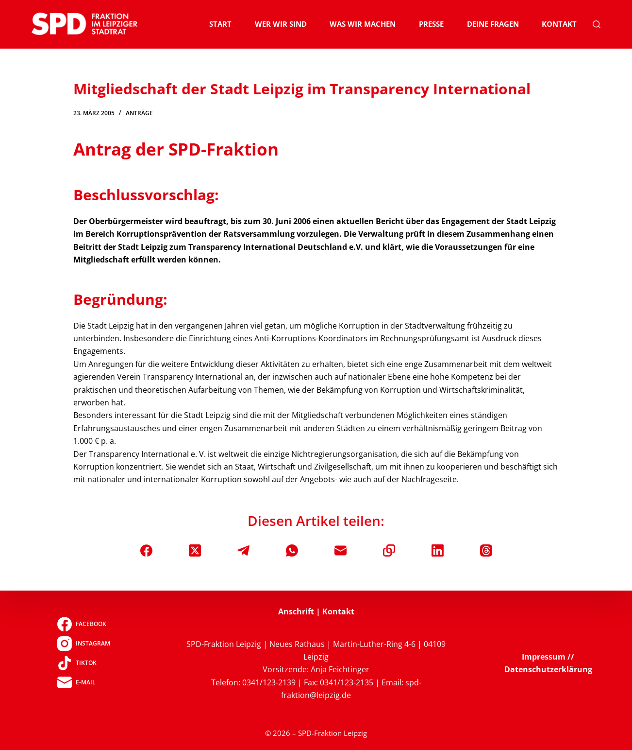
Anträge (139, 113)
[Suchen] (596, 24)
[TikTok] (83, 663)
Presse (431, 24)
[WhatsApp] (292, 550)
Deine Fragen (493, 24)
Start (220, 24)
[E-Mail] (340, 550)
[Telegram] (243, 550)
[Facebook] (146, 550)
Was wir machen (363, 24)
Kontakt (559, 24)
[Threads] (486, 550)
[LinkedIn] (437, 550)
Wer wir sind (281, 24)
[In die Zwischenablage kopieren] (389, 550)
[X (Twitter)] (195, 550)
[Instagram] (83, 643)
